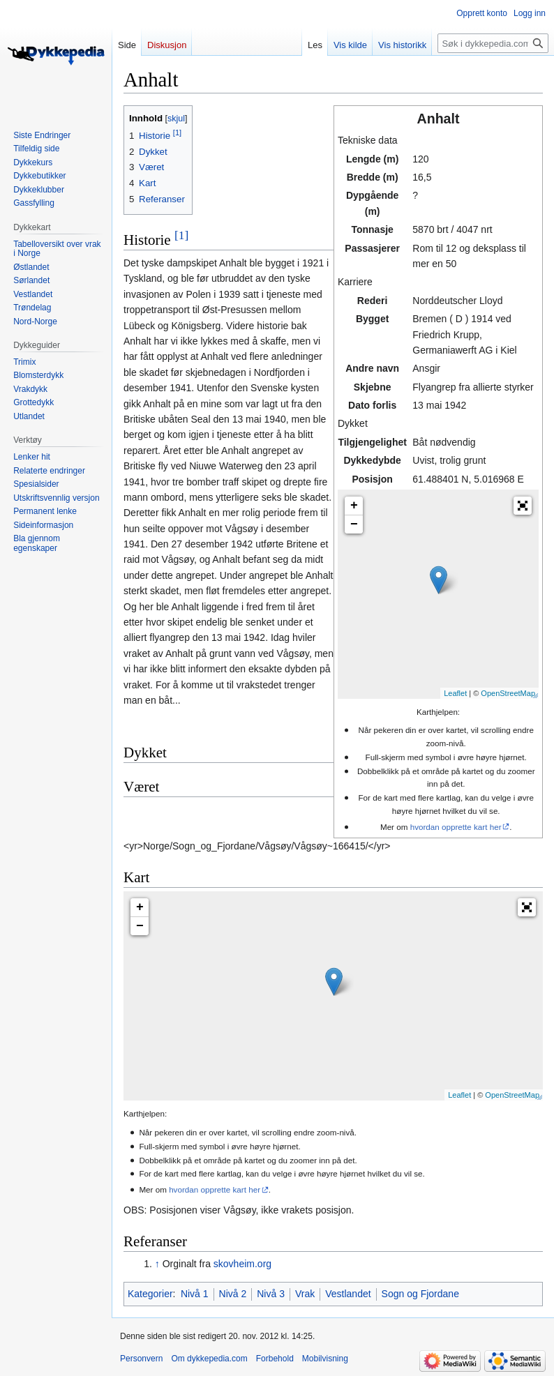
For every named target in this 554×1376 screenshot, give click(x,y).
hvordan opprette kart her (456, 826)
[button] (523, 506)
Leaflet (455, 693)
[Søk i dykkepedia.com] (492, 43)
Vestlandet (347, 1293)
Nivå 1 (195, 1293)
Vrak (305, 1293)
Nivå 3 (271, 1293)
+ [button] (354, 505)
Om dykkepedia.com (209, 1358)
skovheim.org (242, 1263)
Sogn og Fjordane (420, 1293)
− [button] (354, 524)
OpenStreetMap (508, 693)
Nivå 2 (233, 1293)
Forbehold (275, 1358)
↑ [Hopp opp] (157, 1263)
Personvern (141, 1358)
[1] (181, 235)
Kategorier (150, 1293)
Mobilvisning (325, 1358)
